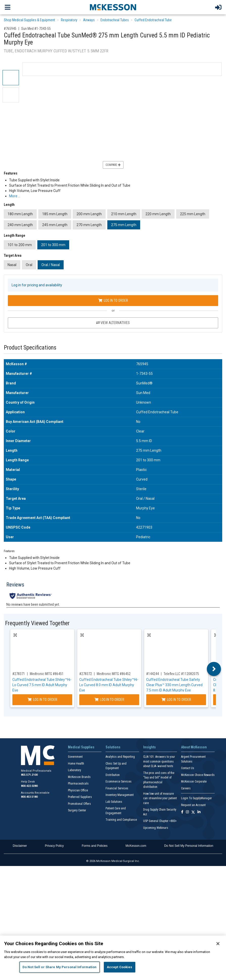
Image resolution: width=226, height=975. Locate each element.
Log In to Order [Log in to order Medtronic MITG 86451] (42, 700)
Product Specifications (30, 347)
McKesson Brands (79, 777)
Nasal (12, 265)
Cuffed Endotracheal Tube (153, 20)
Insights (149, 747)
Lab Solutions (114, 802)
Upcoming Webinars (155, 828)
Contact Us (187, 768)
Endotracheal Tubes (115, 20)
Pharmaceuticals (78, 783)
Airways (89, 20)
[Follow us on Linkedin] (198, 812)
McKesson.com (135, 846)
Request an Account (193, 805)
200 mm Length (89, 214)
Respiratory (69, 20)
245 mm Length (54, 225)
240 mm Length (20, 225)
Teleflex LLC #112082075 (181, 674)
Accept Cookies (119, 967)
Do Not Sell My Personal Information (188, 846)
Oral (29, 265)
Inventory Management (120, 795)
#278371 (18, 674)
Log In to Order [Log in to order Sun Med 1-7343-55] (113, 300)
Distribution (113, 775)
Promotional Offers (79, 804)
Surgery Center (77, 810)
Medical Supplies (81, 747)
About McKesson (194, 747)
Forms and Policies (95, 846)
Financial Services (117, 788)
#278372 (85, 674)
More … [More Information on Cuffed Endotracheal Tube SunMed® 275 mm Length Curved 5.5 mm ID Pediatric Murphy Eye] (14, 196)
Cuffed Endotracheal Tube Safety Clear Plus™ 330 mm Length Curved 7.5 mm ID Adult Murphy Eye (174, 685)
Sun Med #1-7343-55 (36, 29)
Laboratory (74, 770)
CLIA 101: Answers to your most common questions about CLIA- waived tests (159, 761)
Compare (113, 165)
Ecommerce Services (119, 781)
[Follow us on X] (193, 812)
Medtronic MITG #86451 (47, 674)
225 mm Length (192, 214)
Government (75, 757)
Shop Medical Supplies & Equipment (29, 20)
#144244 (152, 674)
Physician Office (78, 790)
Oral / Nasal (50, 265)
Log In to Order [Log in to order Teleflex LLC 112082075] (176, 700)
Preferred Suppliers (80, 797)
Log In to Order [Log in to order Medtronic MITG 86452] (109, 700)
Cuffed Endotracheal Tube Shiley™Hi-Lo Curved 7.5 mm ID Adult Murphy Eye (41, 685)
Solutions (113, 747)
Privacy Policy (54, 846)
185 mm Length (54, 214)
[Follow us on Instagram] (187, 812)
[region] (113, 955)
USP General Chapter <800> (160, 821)
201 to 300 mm (53, 245)
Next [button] (214, 669)
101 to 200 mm (20, 245)
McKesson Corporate (194, 781)
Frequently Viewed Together (37, 623)
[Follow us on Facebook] (182, 812)
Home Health (76, 763)
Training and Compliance (121, 819)
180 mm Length (20, 214)
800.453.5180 (29, 796)
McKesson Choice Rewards (198, 775)
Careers (186, 788)
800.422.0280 (29, 786)
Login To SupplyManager (196, 798)
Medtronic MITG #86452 (114, 674)
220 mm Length (158, 214)
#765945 (10, 29)
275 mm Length (123, 225)
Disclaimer (20, 846)
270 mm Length (89, 225)
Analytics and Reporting (120, 757)
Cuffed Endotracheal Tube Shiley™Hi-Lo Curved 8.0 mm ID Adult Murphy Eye (108, 685)
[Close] (217, 943)
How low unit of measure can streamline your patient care (160, 798)
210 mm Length (123, 214)
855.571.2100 (29, 774)
